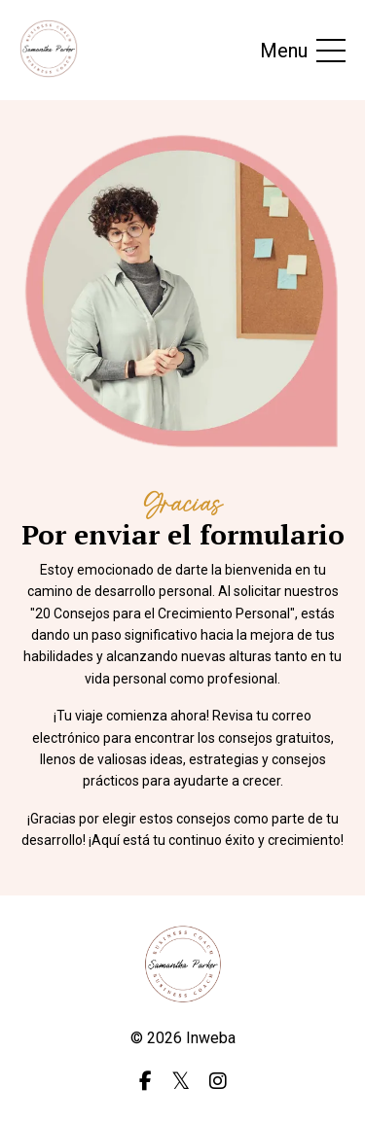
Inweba (211, 1038)
